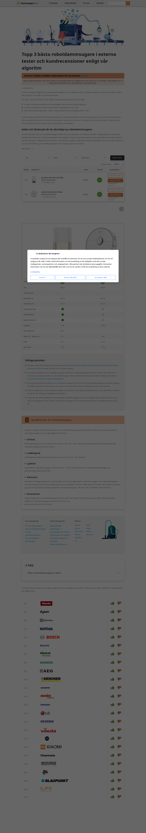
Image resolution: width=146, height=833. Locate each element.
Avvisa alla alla (70, 277)
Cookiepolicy (35, 272)
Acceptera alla (101, 277)
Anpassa (42, 277)
